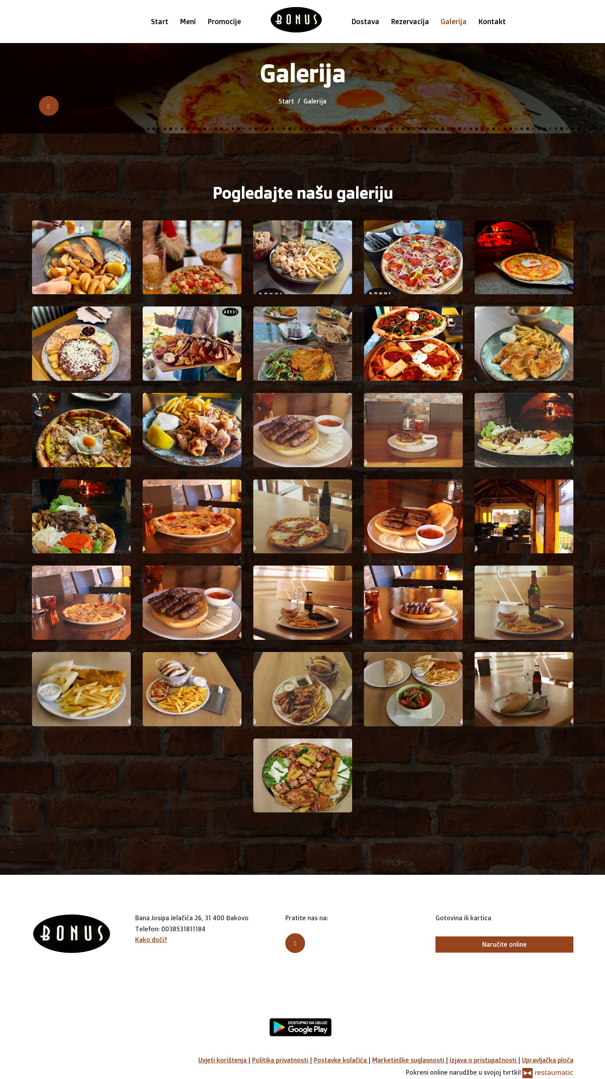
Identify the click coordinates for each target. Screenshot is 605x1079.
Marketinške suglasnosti (409, 1060)
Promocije (224, 21)
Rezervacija (410, 21)
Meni (188, 21)
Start (159, 21)
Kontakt (492, 21)
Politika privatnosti (281, 1060)
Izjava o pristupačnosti (484, 1060)
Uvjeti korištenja (223, 1060)
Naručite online (504, 944)
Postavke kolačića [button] (341, 1060)
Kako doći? (151, 940)
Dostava (365, 21)
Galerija (454, 21)
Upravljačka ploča (547, 1060)
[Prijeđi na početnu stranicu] (296, 20)
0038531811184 (183, 929)
